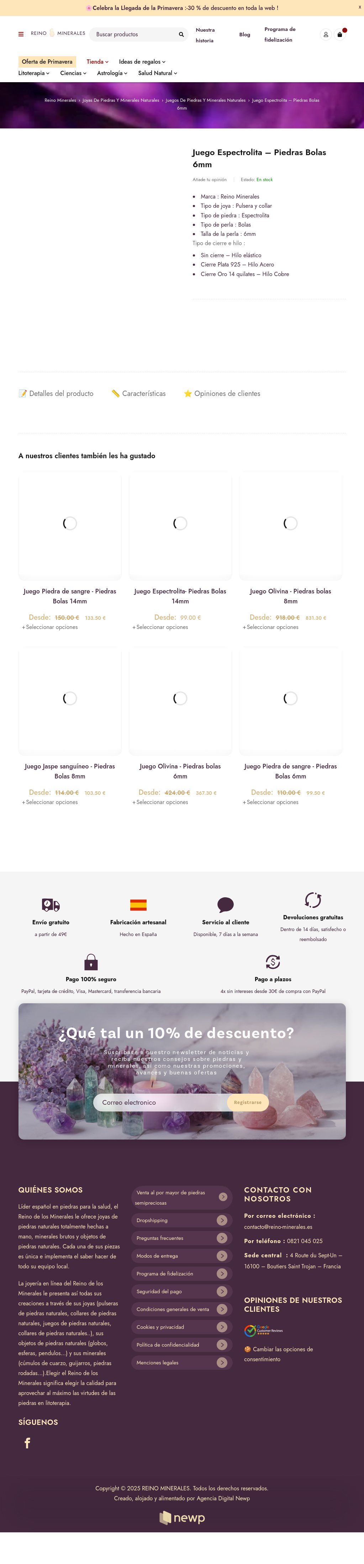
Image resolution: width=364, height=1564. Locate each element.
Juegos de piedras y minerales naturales (206, 100)
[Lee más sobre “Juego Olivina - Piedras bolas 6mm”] (160, 802)
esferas (27, 1353)
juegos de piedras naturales (76, 1323)
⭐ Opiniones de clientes (222, 394)
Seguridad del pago (159, 1291)
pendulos (49, 1353)
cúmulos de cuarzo (42, 1363)
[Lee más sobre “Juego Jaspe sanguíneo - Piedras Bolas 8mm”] (50, 802)
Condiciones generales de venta (173, 1309)
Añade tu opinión (210, 179)
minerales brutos (55, 1236)
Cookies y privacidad (160, 1327)
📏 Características (138, 394)
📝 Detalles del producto (56, 394)
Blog (244, 34)
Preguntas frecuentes (160, 1238)
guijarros (79, 1363)
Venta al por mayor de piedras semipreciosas (170, 1198)
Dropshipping (152, 1220)
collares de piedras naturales (53, 1333)
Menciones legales (157, 1363)
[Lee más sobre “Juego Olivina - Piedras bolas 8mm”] (271, 627)
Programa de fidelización (165, 1274)
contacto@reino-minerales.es (278, 1227)
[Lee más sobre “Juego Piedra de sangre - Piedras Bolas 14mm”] (50, 627)
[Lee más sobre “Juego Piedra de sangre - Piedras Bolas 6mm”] (271, 802)
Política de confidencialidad (168, 1345)
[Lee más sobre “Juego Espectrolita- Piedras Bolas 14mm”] (160, 627)
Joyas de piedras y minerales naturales (121, 100)
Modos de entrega (157, 1256)
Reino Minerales (60, 100)
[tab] (56, 394)
